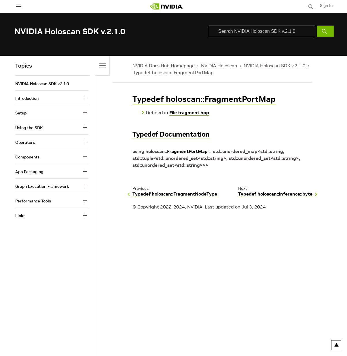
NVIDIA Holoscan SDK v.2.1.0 (275, 65)
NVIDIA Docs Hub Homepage (163, 65)
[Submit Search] (325, 31)
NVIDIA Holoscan (219, 65)
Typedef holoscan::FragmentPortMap (173, 72)
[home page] (166, 6)
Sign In (326, 5)
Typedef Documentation (171, 134)
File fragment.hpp (189, 112)
